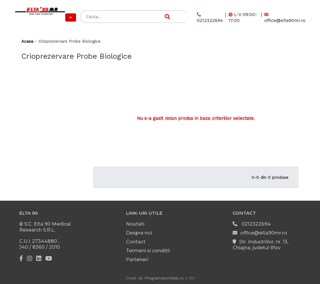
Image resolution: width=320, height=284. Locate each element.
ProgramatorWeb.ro (164, 278)
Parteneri (137, 259)
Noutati (135, 224)
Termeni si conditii (148, 250)
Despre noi (139, 233)
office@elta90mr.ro (284, 17)
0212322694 (210, 17)
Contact (135, 242)
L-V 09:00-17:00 (242, 17)
